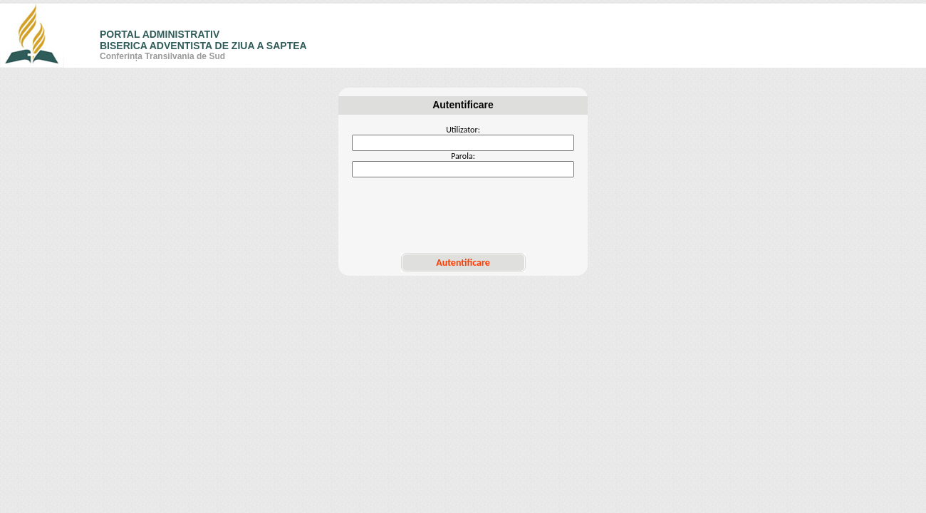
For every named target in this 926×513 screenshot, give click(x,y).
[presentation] (463, 215)
